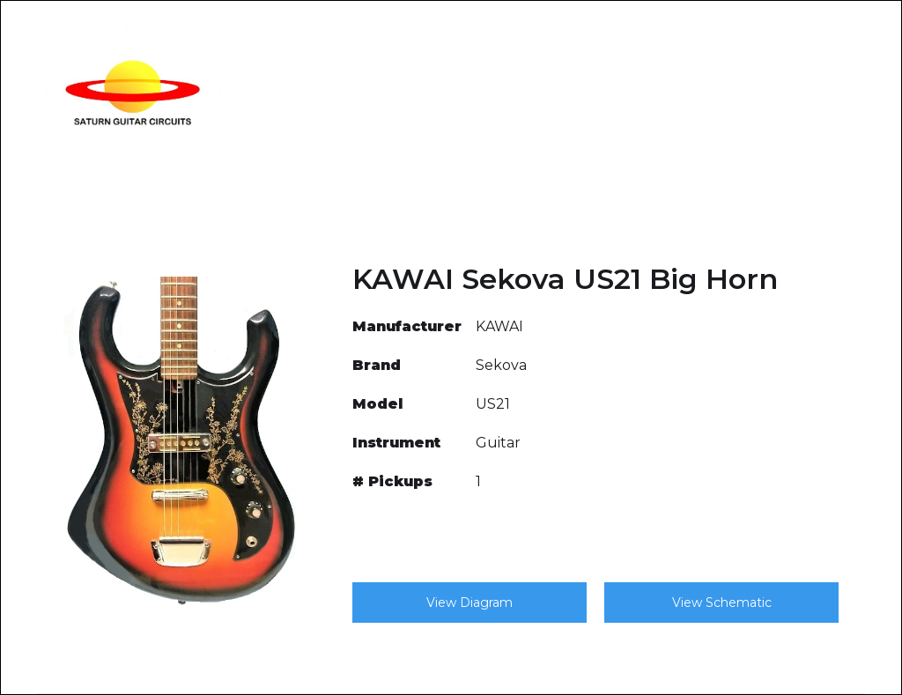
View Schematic (722, 602)
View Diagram (469, 602)
